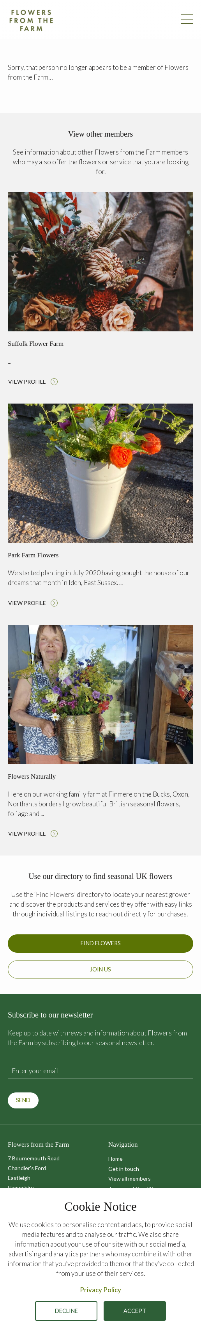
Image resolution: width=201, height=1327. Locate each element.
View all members (129, 1178)
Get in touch (123, 1168)
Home (115, 1158)
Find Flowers (101, 943)
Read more (100, 291)
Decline (66, 1310)
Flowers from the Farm (31, 20)
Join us (100, 969)
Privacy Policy (100, 1290)
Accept (134, 1310)
